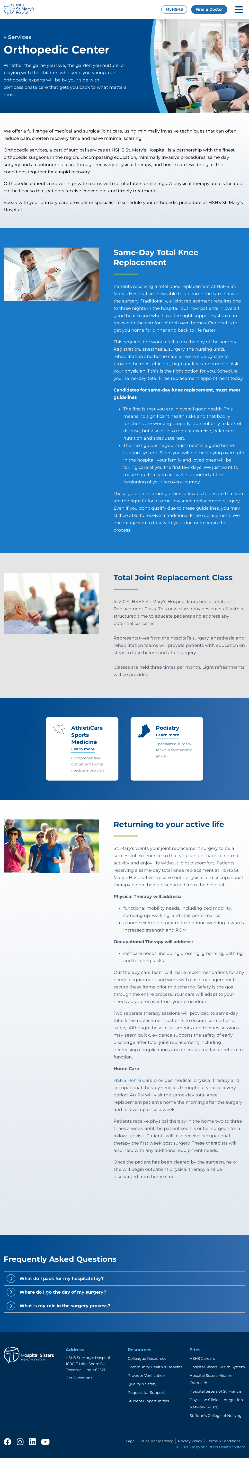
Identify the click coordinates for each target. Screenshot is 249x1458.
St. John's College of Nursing (215, 1415)
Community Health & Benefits (155, 1367)
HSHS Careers (202, 1358)
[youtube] (45, 1442)
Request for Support (146, 1392)
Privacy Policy (190, 1441)
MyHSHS (174, 9)
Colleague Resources (147, 1358)
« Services (17, 37)
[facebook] (7, 1442)
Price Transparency (157, 1441)
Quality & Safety (142, 1384)
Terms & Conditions (223, 1441)
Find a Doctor (209, 9)
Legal (130, 1441)
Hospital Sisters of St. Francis (215, 1391)
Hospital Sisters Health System (217, 1367)
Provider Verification (146, 1375)
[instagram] (20, 1442)
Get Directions (79, 1378)
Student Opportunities (148, 1401)
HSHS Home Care (133, 1080)
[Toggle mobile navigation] (239, 9)
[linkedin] (32, 1442)
